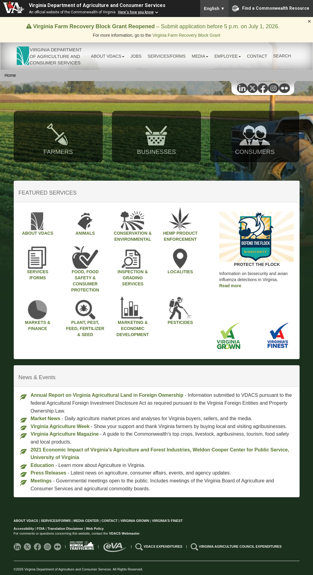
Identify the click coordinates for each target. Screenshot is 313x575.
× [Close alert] (309, 21)
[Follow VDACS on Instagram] (48, 546)
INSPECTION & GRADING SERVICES (133, 266)
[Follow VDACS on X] (28, 546)
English (214, 8)
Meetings (41, 480)
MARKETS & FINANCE (37, 313)
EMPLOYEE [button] (227, 56)
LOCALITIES (180, 260)
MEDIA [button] (200, 56)
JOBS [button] (136, 56)
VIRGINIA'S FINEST (167, 520)
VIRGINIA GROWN (135, 520)
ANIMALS (85, 221)
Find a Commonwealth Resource (270, 8)
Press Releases (48, 472)
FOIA (41, 528)
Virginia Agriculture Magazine (65, 434)
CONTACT (257, 56)
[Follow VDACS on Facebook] (38, 546)
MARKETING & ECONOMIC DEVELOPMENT (133, 316)
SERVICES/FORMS (37, 263)
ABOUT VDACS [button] (107, 56)
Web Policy (94, 528)
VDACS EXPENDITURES (163, 546)
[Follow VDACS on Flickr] (58, 546)
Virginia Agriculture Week (60, 426)
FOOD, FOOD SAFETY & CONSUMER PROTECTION (85, 269)
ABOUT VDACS (37, 221)
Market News (46, 418)
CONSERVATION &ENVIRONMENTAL (132, 224)
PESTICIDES (180, 310)
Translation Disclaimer (65, 528)
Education (42, 465)
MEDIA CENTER (86, 520)
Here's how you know (136, 12)
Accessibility (24, 528)
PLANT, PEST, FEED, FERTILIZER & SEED (85, 316)
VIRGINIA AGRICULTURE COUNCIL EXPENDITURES (240, 546)
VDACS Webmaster (125, 533)
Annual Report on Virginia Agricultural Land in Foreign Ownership (107, 395)
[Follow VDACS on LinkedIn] (18, 546)
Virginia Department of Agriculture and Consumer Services (97, 5)
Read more (230, 285)
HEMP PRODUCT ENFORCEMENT (180, 224)
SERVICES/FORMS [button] (167, 56)
